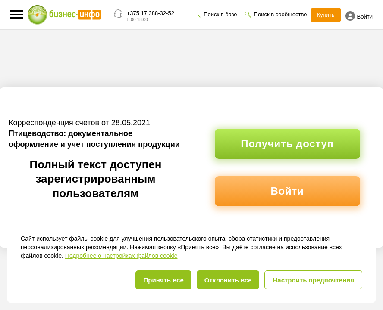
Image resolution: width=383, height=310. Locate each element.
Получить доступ (287, 143)
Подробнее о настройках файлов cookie (121, 255)
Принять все (163, 280)
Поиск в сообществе (280, 14)
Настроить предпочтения (313, 280)
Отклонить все (228, 280)
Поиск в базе (220, 14)
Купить (326, 15)
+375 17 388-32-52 (150, 13)
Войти (359, 16)
